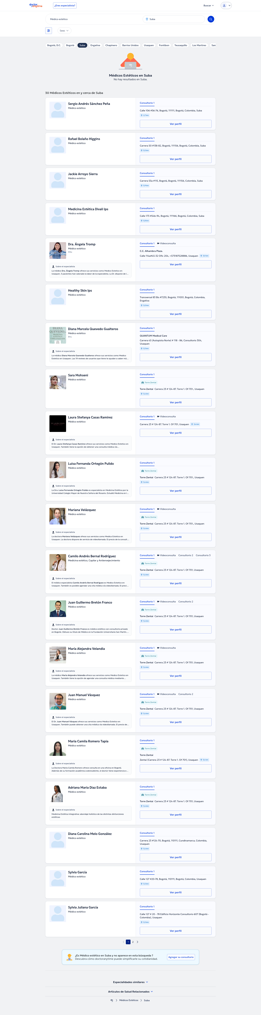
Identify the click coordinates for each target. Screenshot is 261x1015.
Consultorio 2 (185, 555)
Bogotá (70, 45)
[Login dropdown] (226, 5)
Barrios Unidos (130, 45)
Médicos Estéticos (129, 1000)
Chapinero (111, 45)
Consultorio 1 (147, 102)
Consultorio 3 (203, 555)
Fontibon (164, 45)
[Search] (211, 19)
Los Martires (199, 45)
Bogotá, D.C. (54, 45)
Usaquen (149, 45)
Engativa (95, 45)
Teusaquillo (181, 45)
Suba (82, 45)
